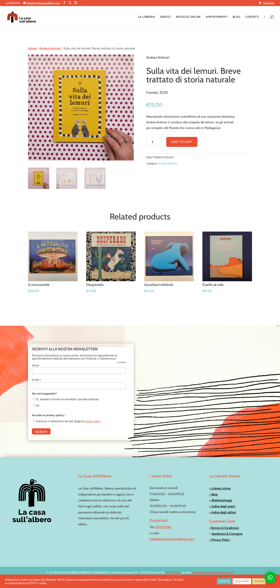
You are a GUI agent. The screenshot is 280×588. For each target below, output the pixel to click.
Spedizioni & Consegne (227, 534)
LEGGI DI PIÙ (242, 581)
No (37, 405)
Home (32, 48)
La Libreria (146, 17)
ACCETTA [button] (224, 581)
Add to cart (181, 142)
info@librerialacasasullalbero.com (172, 539)
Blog (236, 17)
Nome (35, 365)
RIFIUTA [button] (259, 581)
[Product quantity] (153, 142)
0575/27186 (163, 527)
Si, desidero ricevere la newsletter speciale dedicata (67, 399)
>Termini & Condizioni (224, 528)
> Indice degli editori (222, 512)
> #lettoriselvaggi (220, 500)
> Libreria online (220, 488)
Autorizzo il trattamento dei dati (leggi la (68, 421)
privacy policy (92, 421)
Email (36, 380)
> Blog (213, 494)
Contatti (252, 17)
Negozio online (188, 17)
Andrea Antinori (50, 48)
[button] (270, 577)
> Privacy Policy (219, 540)
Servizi (165, 17)
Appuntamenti (217, 17)
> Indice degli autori (222, 506)
